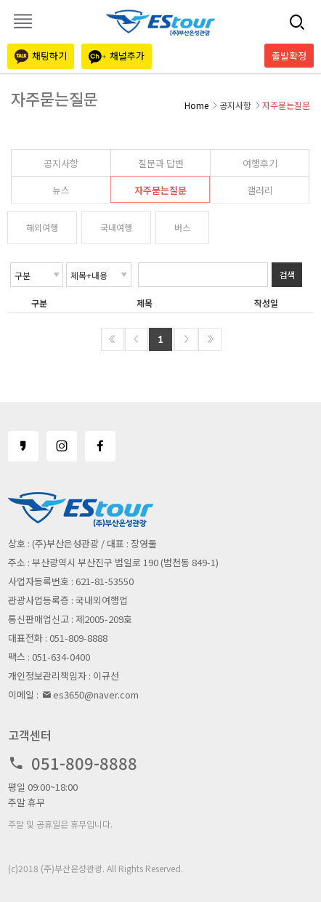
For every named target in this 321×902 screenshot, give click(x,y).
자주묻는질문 (160, 190)
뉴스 (61, 190)
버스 (182, 227)
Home (196, 105)
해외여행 (42, 227)
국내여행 (116, 227)
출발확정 (289, 56)
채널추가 (117, 56)
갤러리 (260, 190)
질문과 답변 (161, 163)
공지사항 (61, 163)
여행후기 (260, 163)
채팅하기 (41, 56)
